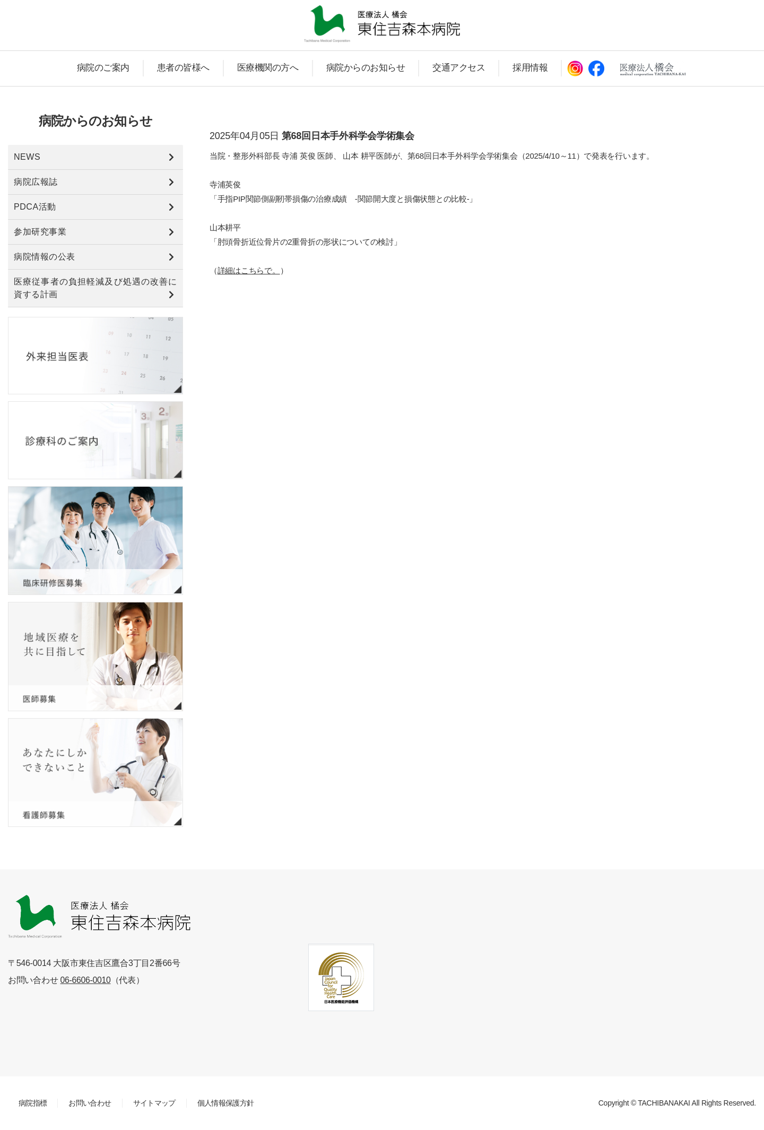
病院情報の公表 (44, 256)
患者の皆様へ (183, 68)
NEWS (27, 156)
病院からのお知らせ (365, 68)
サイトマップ (154, 1103)
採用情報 (530, 68)
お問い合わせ (89, 1103)
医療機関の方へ (268, 68)
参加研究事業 (40, 231)
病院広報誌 (36, 181)
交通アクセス (458, 68)
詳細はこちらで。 (249, 270)
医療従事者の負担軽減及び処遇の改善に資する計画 (95, 288)
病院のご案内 (103, 68)
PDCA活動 (35, 206)
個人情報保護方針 (225, 1103)
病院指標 (33, 1103)
